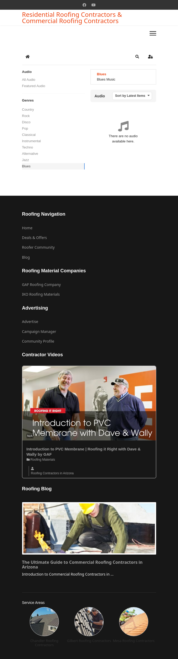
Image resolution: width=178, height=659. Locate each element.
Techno (27, 147)
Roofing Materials (41, 459)
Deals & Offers (34, 237)
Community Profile (38, 341)
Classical (29, 135)
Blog (26, 257)
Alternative (30, 154)
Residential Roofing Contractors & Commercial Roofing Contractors (72, 17)
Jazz (25, 160)
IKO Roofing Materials (41, 294)
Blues (26, 166)
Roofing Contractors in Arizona (52, 473)
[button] (137, 57)
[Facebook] (84, 4)
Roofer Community (38, 247)
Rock (26, 116)
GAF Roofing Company (41, 284)
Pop (25, 128)
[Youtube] (93, 4)
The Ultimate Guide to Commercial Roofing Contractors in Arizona (82, 564)
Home (27, 227)
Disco (26, 122)
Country (28, 109)
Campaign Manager (39, 331)
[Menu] (153, 33)
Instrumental (31, 141)
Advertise (30, 321)
